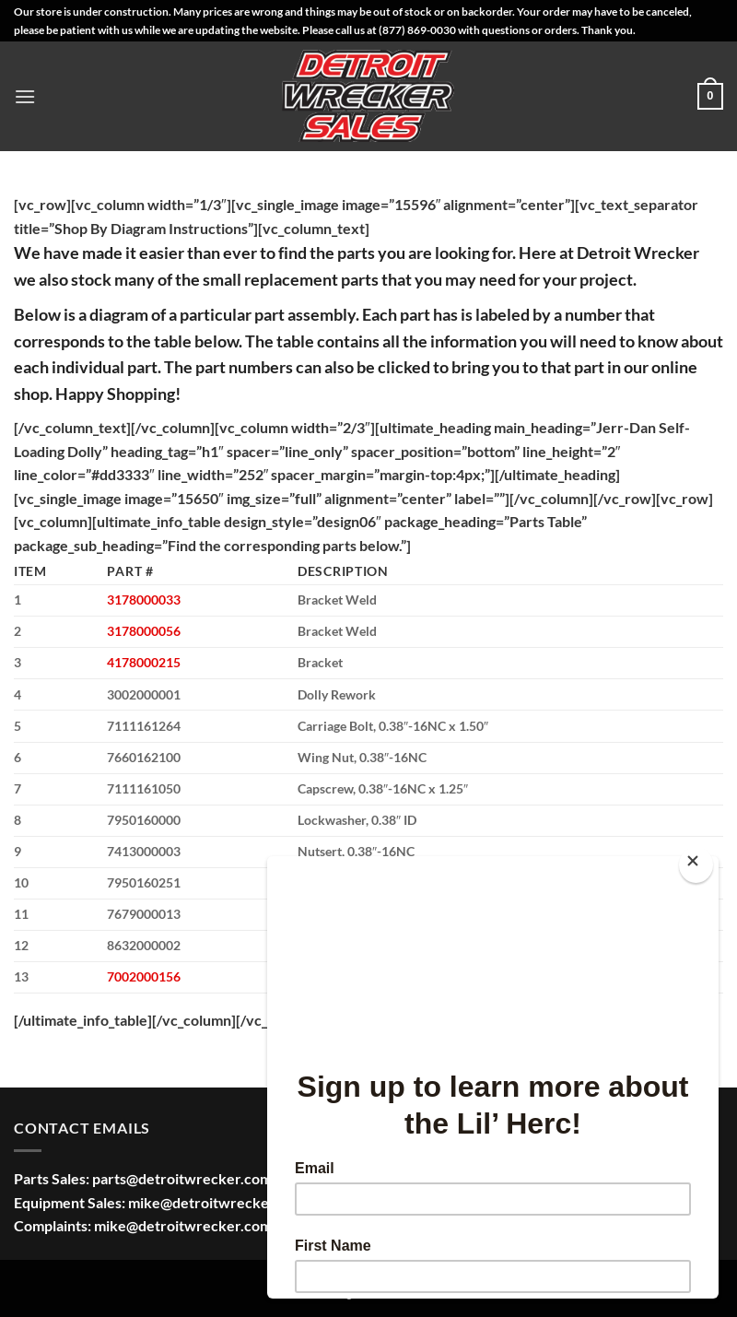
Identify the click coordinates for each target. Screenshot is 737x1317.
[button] (25, 96)
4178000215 (144, 662)
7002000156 (144, 976)
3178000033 (144, 599)
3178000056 (144, 631)
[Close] (696, 865)
